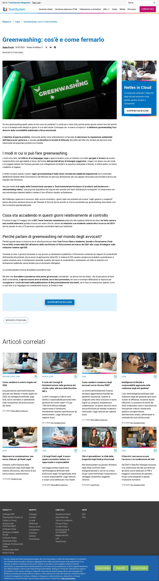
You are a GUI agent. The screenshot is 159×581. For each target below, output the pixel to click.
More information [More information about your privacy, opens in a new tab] (68, 578)
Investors (33, 533)
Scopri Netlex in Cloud (59, 302)
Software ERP (8, 514)
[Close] (155, 568)
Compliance (34, 530)
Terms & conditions (64, 520)
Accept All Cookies (139, 568)
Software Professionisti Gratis (12, 545)
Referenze (33, 523)
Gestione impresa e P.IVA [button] (66, 9)
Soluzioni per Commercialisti (9, 524)
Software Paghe (9, 538)
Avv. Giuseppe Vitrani (58, 423)
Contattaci (147, 9)
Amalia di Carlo (16, 479)
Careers (32, 536)
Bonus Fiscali (8, 553)
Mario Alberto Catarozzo (19, 411)
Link (57, 538)
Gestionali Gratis (9, 541)
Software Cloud (9, 529)
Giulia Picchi (8, 47)
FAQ (84, 517)
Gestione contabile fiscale (10, 533)
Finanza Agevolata (10, 549)
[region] (79, 568)
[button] (36, 2)
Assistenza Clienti (63, 514)
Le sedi (32, 520)
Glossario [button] (132, 9)
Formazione (34, 539)
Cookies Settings (102, 568)
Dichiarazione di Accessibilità (62, 531)
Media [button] (122, 9)
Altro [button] (106, 9)
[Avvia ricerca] (154, 3)
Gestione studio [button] (46, 9)
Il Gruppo (33, 514)
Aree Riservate (62, 517)
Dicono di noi (34, 526)
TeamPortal (61, 541)
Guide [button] (114, 9)
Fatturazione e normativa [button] (90, 9)
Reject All (120, 568)
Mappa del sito (62, 535)
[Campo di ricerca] (139, 3)
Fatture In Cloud (9, 520)
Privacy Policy (62, 523)
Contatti (32, 517)
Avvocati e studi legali (12, 53)
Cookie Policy (62, 526)
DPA (84, 514)
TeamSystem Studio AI (12, 517)
